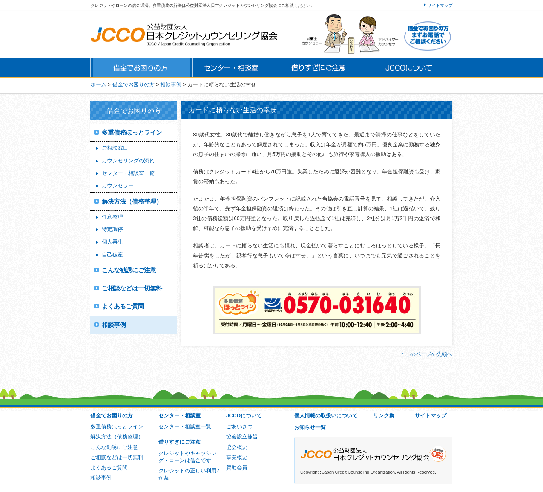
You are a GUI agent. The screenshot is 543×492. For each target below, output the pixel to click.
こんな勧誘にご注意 (129, 270)
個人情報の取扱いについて (325, 415)
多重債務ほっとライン (132, 132)
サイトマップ (440, 5)
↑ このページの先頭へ (426, 354)
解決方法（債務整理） (132, 201)
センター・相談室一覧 (128, 173)
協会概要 (236, 447)
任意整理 (112, 217)
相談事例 (114, 325)
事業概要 (236, 457)
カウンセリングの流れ (128, 161)
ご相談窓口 (115, 148)
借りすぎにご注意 (179, 442)
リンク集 (383, 415)
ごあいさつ (239, 426)
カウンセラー (117, 186)
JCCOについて (244, 415)
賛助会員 (236, 468)
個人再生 (112, 242)
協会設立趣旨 (242, 437)
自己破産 (112, 254)
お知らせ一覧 (310, 427)
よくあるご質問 (123, 306)
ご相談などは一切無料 (132, 288)
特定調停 (112, 229)
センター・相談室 (179, 415)
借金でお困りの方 (111, 415)
